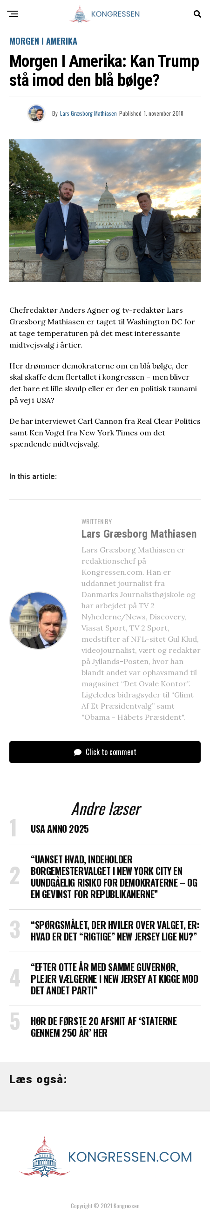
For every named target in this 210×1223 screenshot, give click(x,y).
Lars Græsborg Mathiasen (88, 113)
